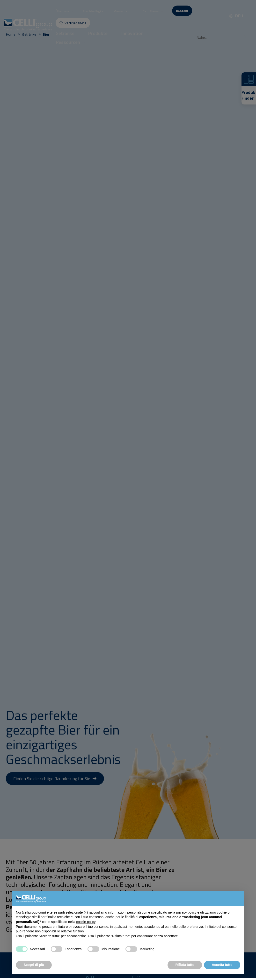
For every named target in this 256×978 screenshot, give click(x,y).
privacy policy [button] (186, 912)
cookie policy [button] (85, 922)
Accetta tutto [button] (222, 965)
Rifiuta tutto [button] (184, 965)
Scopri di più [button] (34, 965)
